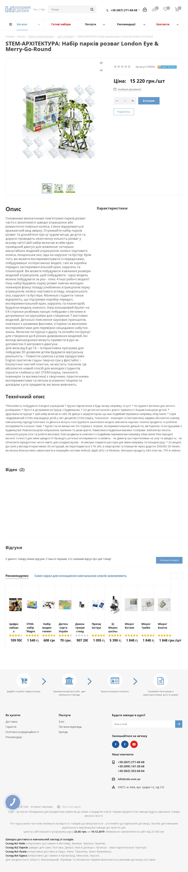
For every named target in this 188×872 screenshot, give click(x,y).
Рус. (43, 9)
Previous (174, 576)
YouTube (134, 744)
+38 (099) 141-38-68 (131, 766)
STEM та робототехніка (115, 744)
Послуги (65, 715)
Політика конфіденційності (22, 732)
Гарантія (11, 726)
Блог (62, 721)
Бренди (63, 732)
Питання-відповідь (70, 726)
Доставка (11, 721)
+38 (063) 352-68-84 (131, 771)
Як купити (13, 715)
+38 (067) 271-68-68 (124, 10)
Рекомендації (14, 737)
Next (179, 576)
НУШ (125, 744)
